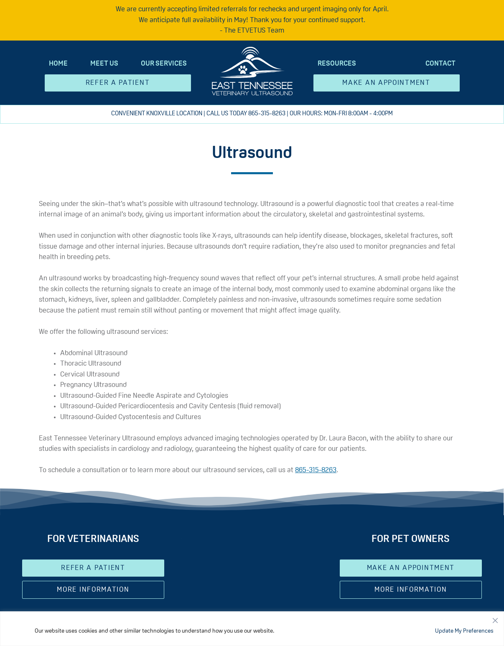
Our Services (164, 63)
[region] (252, 628)
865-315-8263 (266, 114)
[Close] (495, 618)
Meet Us (104, 63)
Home (58, 63)
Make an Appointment (386, 82)
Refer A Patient (118, 82)
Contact (440, 63)
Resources (337, 63)
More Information (93, 589)
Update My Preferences (464, 631)
